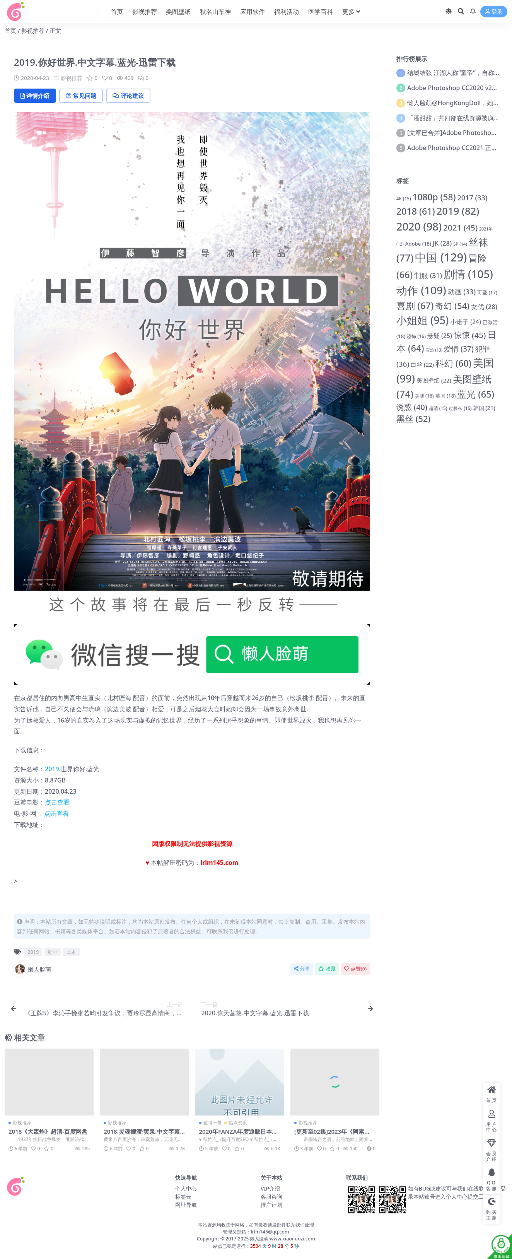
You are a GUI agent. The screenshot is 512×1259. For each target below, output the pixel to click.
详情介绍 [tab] (35, 95)
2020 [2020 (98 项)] (419, 226)
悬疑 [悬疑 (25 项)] (439, 335)
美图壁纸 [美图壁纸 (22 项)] (433, 380)
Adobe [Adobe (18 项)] (418, 243)
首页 (10, 30)
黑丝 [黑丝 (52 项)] (413, 418)
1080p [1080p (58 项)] (434, 197)
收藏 (327, 969)
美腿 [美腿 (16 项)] (424, 396)
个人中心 (186, 1188)
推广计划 (271, 1204)
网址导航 (186, 1204)
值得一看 (212, 1122)
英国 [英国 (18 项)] (445, 395)
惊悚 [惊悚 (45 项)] (470, 335)
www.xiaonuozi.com (292, 1238)
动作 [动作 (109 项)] (421, 290)
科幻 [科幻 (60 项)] (453, 363)
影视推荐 (32, 30)
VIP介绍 (270, 1188)
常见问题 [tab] (82, 95)
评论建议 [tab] (130, 95)
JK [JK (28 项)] (442, 243)
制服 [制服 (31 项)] (428, 275)
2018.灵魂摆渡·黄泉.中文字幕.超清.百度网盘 (143, 1134)
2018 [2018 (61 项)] (415, 211)
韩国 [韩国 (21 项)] (484, 408)
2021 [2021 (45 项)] (460, 227)
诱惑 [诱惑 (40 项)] (411, 407)
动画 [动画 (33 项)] (462, 291)
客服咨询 (271, 1196)
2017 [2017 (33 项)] (472, 197)
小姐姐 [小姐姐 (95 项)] (422, 320)
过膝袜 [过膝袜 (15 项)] (460, 408)
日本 (71, 951)
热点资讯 (238, 1122)
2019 (52, 769)
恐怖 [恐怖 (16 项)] (416, 336)
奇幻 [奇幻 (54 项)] (452, 305)
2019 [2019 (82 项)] (458, 211)
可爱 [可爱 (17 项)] (487, 292)
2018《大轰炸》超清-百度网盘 (48, 1131)
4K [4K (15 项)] (403, 199)
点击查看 (57, 802)
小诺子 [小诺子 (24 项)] (465, 322)
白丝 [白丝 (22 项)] (422, 364)
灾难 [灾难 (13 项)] (434, 350)
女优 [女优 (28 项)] (484, 306)
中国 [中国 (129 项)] (441, 257)
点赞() (355, 969)
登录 (493, 12)
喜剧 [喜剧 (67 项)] (414, 305)
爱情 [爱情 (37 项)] (459, 349)
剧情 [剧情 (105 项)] (468, 273)
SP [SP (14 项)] (460, 244)
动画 (53, 951)
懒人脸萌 (32, 969)
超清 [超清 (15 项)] (438, 408)
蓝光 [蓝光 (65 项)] (475, 394)
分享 (302, 969)
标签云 (183, 1196)
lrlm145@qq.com (270, 1231)
